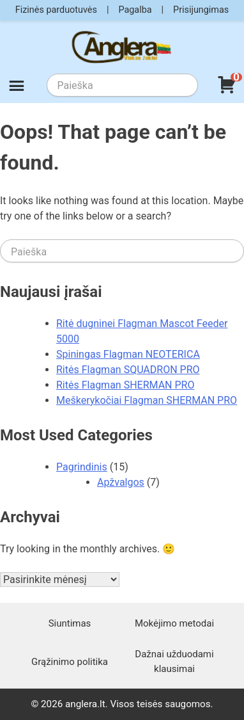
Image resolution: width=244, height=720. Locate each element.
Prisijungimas (201, 9)
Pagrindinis (81, 467)
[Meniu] (16, 87)
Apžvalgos (120, 482)
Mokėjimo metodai (174, 623)
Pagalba (134, 9)
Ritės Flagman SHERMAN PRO (125, 385)
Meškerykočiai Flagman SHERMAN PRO (146, 400)
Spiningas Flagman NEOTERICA (128, 354)
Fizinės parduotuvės (56, 9)
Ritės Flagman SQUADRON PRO (128, 370)
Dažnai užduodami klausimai (174, 661)
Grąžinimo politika (69, 662)
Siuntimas (70, 623)
